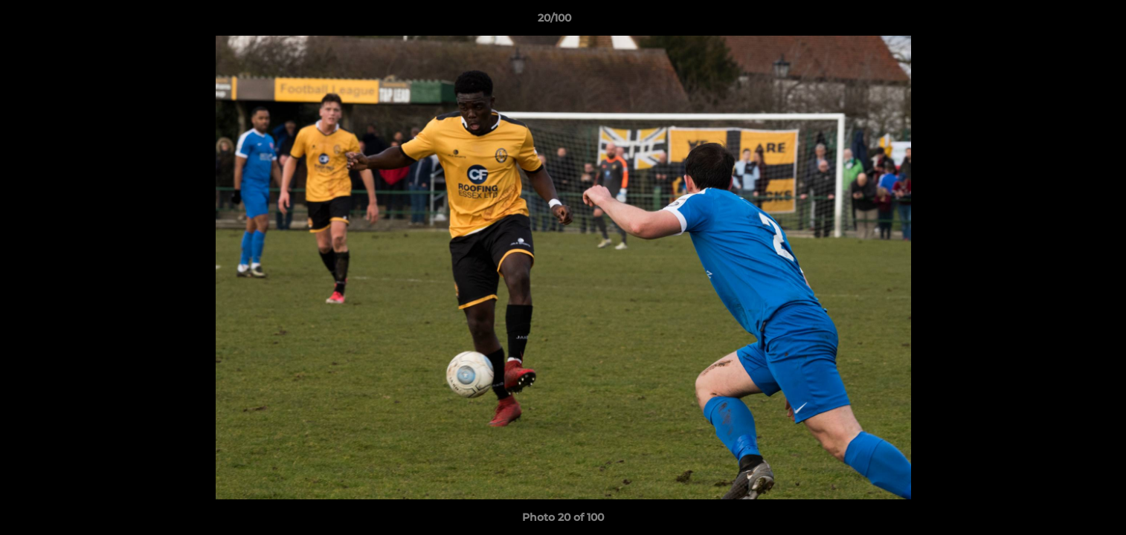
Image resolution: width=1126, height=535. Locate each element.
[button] (1063, 21)
